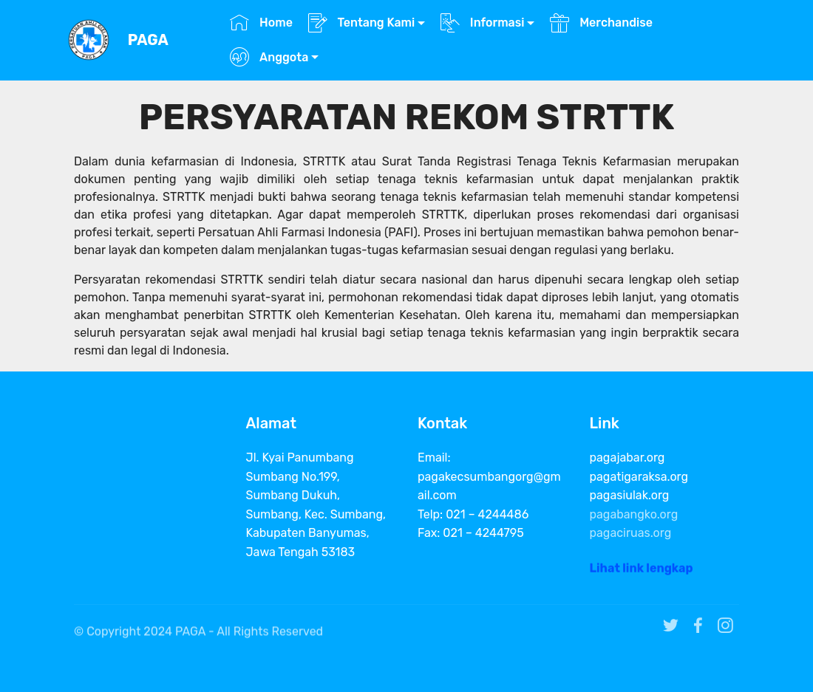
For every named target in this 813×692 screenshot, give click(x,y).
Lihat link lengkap (641, 570)
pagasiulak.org (630, 495)
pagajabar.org (627, 458)
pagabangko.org (634, 514)
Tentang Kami (361, 23)
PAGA (148, 40)
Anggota (269, 57)
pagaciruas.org (631, 533)
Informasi (482, 23)
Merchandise (601, 23)
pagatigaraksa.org (639, 477)
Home (261, 23)
